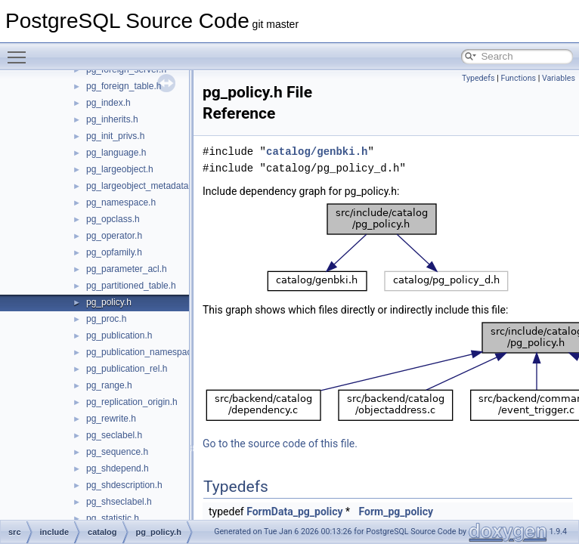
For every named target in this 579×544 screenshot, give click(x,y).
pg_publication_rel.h (126, 368)
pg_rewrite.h (111, 418)
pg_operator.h (114, 235)
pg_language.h (116, 152)
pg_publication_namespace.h (145, 352)
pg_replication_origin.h (132, 402)
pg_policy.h (109, 302)
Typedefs (478, 78)
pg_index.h (108, 102)
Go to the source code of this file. (280, 443)
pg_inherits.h (112, 119)
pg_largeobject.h (119, 169)
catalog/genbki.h (316, 151)
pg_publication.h (119, 335)
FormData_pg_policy (294, 511)
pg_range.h (109, 385)
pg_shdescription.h (124, 485)
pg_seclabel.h (114, 435)
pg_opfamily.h (114, 252)
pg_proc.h (106, 319)
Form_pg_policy (396, 511)
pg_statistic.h (112, 518)
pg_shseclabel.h (119, 501)
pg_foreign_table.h (123, 86)
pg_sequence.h (117, 452)
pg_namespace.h (121, 202)
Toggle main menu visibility (20, 50)
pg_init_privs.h (115, 136)
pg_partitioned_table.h (131, 285)
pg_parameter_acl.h (126, 269)
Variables (558, 78)
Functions (518, 78)
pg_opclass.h (113, 219)
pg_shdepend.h (117, 468)
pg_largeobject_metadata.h (141, 186)
